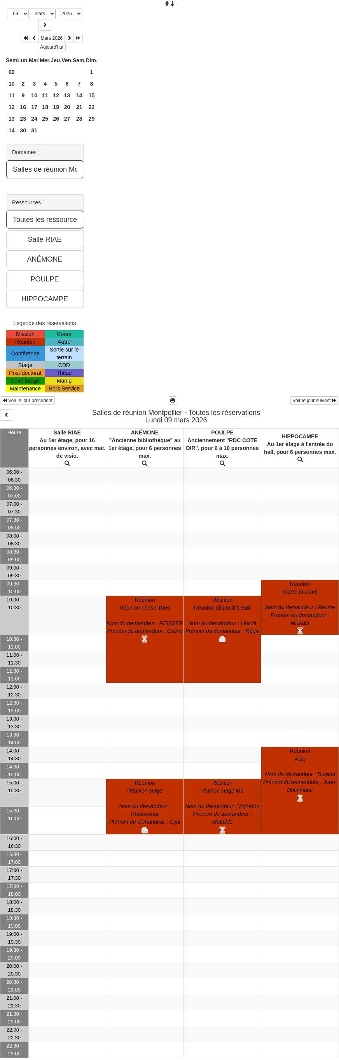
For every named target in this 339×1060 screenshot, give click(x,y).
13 (67, 95)
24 (34, 119)
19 (56, 107)
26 (56, 119)
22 (92, 107)
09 (12, 72)
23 (23, 119)
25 (45, 119)
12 (56, 95)
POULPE (222, 432)
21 (79, 107)
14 (79, 95)
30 (23, 130)
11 (12, 95)
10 (12, 84)
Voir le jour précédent (27, 400)
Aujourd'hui (51, 47)
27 (67, 119)
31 (34, 130)
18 (45, 107)
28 (79, 119)
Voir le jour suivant (315, 400)
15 (92, 95)
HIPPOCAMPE (300, 436)
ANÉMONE (145, 432)
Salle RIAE (67, 432)
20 (67, 107)
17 (34, 107)
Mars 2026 (52, 38)
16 (23, 107)
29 (92, 119)
